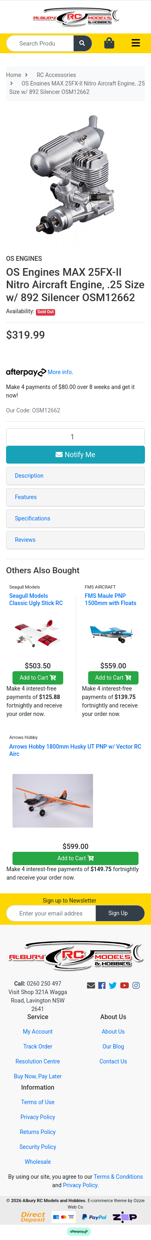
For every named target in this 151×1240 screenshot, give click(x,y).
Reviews (25, 540)
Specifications (32, 518)
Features (26, 497)
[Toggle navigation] (135, 43)
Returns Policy (38, 1132)
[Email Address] (51, 913)
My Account (38, 1031)
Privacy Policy (38, 1117)
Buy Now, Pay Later (38, 1076)
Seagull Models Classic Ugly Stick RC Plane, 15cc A (36, 603)
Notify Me (75, 455)
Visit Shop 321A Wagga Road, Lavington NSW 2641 (37, 1000)
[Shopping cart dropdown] (109, 43)
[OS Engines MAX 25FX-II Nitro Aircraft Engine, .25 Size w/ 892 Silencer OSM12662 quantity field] (75, 437)
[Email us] (91, 985)
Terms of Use (37, 1102)
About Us (113, 1031)
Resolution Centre (38, 1061)
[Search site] (83, 43)
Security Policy (37, 1147)
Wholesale (38, 1162)
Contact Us (113, 1061)
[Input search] (40, 43)
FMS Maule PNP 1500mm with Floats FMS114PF (111, 603)
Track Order (37, 1046)
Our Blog (113, 1046)
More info (39, 372)
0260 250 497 (37, 983)
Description (29, 475)
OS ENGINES (24, 258)
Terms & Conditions (118, 1176)
